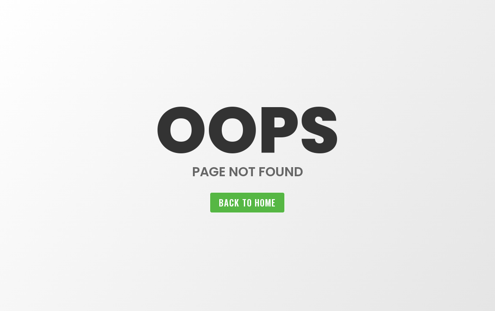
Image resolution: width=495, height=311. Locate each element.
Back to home (247, 202)
